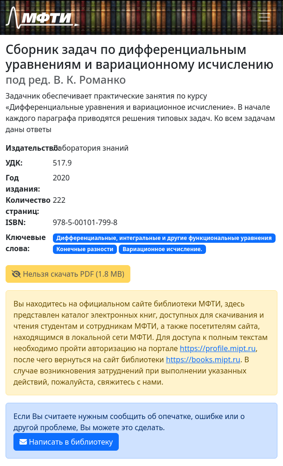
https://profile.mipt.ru (218, 348)
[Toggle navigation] (264, 17)
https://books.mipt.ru (203, 359)
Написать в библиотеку (66, 442)
